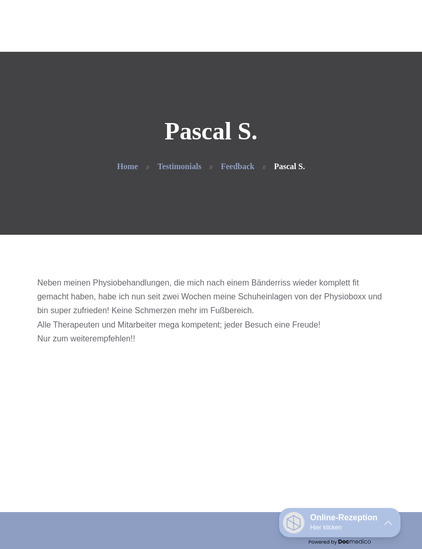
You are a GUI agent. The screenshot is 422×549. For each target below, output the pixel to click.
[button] (339, 522)
